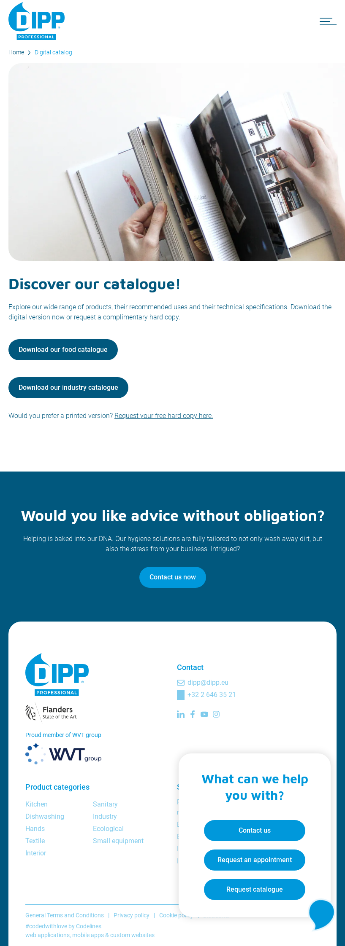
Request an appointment (254, 860)
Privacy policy (131, 915)
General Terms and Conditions (64, 915)
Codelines (88, 926)
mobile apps (88, 935)
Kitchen (36, 804)
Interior (35, 853)
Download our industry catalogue (68, 387)
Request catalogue (254, 889)
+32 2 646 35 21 (211, 695)
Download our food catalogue (63, 350)
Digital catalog (53, 52)
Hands (35, 829)
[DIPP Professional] (38, 21)
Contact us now (172, 577)
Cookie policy (176, 915)
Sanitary (105, 804)
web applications (47, 935)
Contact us (255, 830)
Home (16, 52)
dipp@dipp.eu (207, 682)
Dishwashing (44, 816)
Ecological (108, 829)
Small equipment (118, 841)
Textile (35, 841)
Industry (105, 816)
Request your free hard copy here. (163, 416)
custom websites (132, 935)
